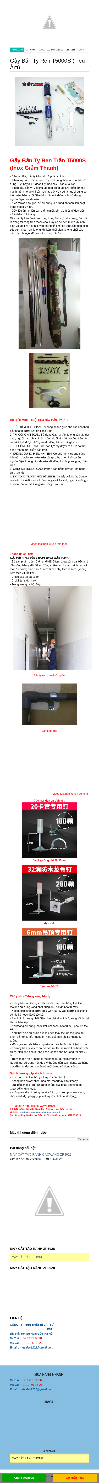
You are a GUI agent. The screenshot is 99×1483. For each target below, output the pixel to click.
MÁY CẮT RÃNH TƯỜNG (27, 1257)
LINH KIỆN (70, 50)
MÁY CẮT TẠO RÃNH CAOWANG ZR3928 (41, 1154)
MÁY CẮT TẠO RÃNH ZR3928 (50, 50)
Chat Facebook (24, 1477)
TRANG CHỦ (17, 50)
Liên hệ (81, 50)
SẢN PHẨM (30, 50)
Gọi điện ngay (75, 1477)
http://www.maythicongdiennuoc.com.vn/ (40, 1112)
